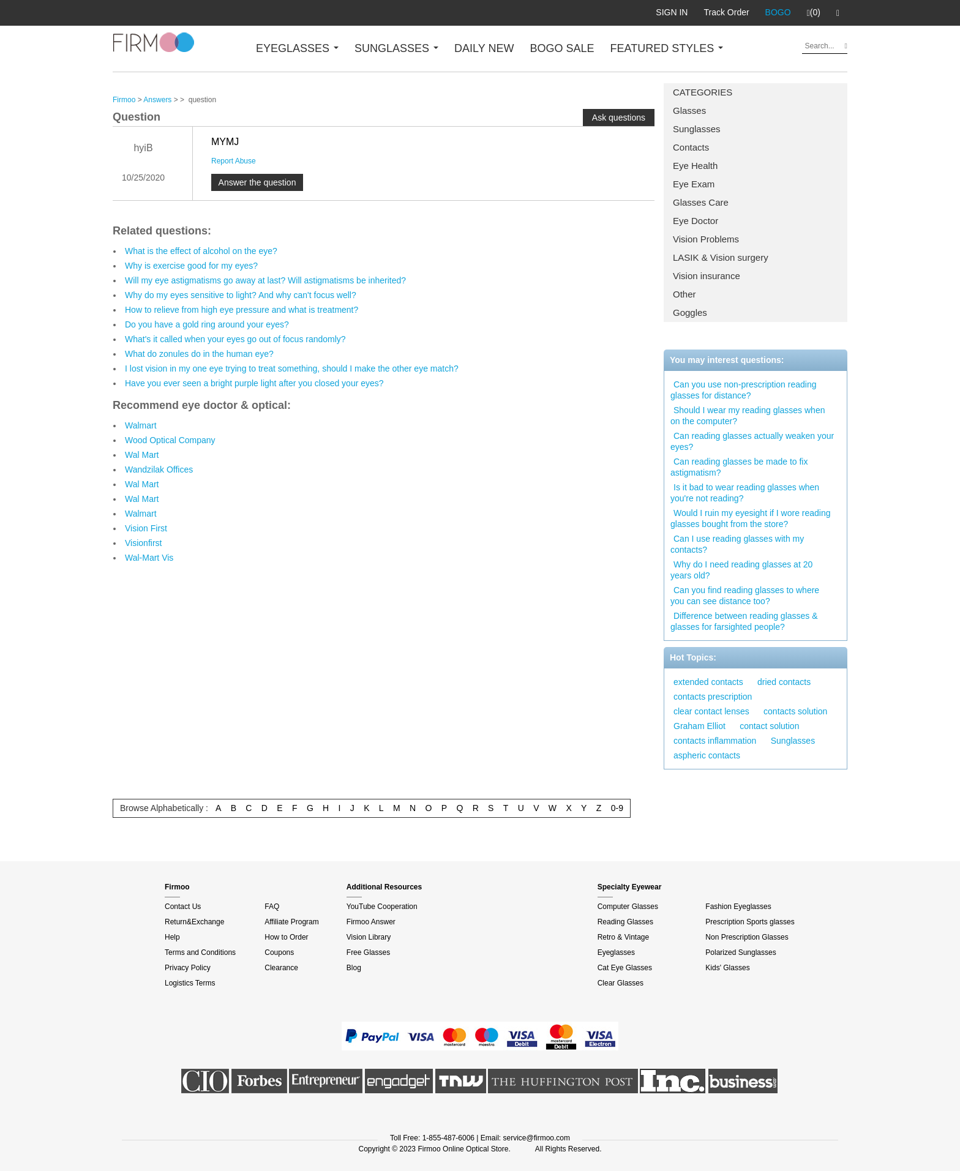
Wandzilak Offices (159, 469)
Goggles (690, 312)
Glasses (689, 110)
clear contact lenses (711, 711)
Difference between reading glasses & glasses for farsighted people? (744, 621)
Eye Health (695, 165)
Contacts (691, 147)
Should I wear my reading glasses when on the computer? (747, 415)
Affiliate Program (291, 922)
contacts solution (795, 711)
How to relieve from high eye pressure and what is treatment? (241, 310)
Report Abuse (233, 161)
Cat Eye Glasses (625, 967)
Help (172, 937)
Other (684, 294)
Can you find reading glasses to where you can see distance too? (744, 595)
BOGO (778, 12)
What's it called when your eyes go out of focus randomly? (235, 339)
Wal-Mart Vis (149, 558)
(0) (813, 13)
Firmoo (124, 99)
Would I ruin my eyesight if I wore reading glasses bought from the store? (750, 518)
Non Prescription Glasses (746, 937)
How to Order (286, 937)
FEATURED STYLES (667, 48)
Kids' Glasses (727, 967)
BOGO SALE (562, 48)
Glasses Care (701, 202)
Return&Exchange (194, 922)
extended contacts (708, 682)
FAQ (271, 906)
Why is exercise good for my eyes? (191, 266)
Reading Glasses (625, 922)
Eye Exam (693, 184)
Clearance (281, 967)
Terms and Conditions (200, 952)
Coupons (279, 952)
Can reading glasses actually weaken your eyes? (752, 441)
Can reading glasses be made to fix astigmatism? (739, 467)
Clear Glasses (620, 983)
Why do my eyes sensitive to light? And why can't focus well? (240, 295)
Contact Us (183, 906)
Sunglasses (697, 129)
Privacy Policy (188, 967)
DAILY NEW (484, 48)
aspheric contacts (706, 755)
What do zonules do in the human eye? (199, 354)
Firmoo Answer (371, 922)
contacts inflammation (714, 741)
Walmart (141, 425)
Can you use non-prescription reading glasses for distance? (743, 390)
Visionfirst (143, 543)
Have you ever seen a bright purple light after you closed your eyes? (254, 383)
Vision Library (369, 937)
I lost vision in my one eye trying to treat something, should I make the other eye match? (292, 368)
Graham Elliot (699, 726)
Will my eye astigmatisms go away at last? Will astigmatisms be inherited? (265, 280)
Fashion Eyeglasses (738, 906)
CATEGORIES (702, 92)
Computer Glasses (628, 906)
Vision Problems (706, 239)
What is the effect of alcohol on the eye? (201, 251)
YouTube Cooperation (382, 906)
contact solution (769, 726)
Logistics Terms (190, 983)
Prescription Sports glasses (749, 922)
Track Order (726, 12)
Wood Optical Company (170, 440)
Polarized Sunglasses (740, 952)
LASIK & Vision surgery (720, 257)
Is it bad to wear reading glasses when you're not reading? (744, 492)
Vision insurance (706, 276)
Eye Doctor (695, 220)
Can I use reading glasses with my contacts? (737, 544)
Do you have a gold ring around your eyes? (207, 324)
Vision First (146, 528)
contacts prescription (712, 696)
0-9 (617, 808)
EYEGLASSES (297, 48)
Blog (354, 967)
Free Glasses (368, 952)
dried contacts (784, 682)
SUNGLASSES (396, 48)
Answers (157, 99)
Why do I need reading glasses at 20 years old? (741, 569)
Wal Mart (142, 455)
